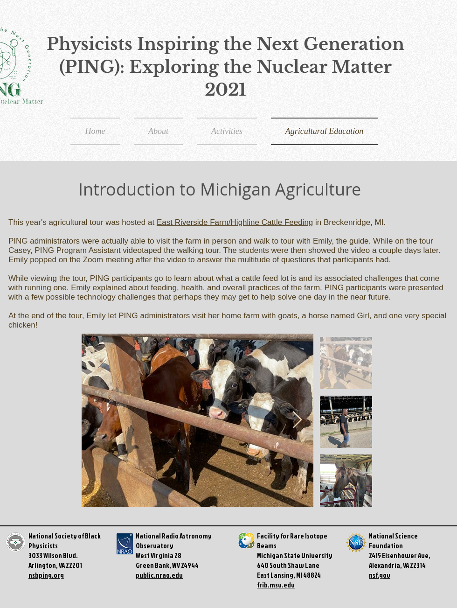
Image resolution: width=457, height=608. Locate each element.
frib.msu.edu (276, 585)
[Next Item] (297, 420)
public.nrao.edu (159, 575)
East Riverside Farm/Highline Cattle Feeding (235, 222)
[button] (227, 131)
